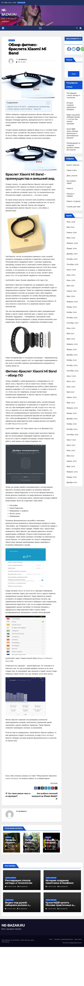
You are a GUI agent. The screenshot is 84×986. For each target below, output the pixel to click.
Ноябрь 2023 (72, 360)
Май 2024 (70, 333)
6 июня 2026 (52, 886)
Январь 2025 (72, 307)
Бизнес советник (73, 165)
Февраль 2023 (72, 408)
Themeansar (5, 942)
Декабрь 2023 (72, 355)
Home (51, 939)
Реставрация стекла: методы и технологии (73, 95)
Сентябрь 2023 (72, 371)
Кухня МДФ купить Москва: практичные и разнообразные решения (72, 133)
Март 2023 (71, 403)
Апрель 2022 (72, 461)
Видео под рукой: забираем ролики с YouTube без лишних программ (73, 119)
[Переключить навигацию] (40, 28)
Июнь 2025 (71, 280)
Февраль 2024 (72, 344)
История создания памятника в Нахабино (59, 881)
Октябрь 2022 (72, 429)
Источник (54, 783)
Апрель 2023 (72, 397)
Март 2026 (71, 238)
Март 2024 (71, 339)
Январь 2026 (72, 248)
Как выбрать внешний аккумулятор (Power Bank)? (45, 796)
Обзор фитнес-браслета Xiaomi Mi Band (27, 48)
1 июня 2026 (51, 908)
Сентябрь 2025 (72, 264)
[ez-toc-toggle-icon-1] (47, 103)
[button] (77, 28)
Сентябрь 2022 (72, 435)
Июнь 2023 (71, 387)
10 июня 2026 (12, 886)
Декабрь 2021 (72, 482)
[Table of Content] (48, 103)
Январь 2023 (72, 413)
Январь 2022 (72, 477)
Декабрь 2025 (72, 254)
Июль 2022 (71, 445)
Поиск (69, 60)
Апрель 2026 (72, 232)
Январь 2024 (72, 349)
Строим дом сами (73, 207)
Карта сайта (78, 939)
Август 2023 (71, 376)
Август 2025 (71, 270)
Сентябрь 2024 (72, 323)
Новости (11, 40)
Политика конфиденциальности (72, 942)
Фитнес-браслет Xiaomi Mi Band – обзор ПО (24, 109)
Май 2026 (70, 227)
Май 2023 (70, 392)
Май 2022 (70, 456)
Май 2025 (70, 286)
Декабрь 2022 (72, 419)
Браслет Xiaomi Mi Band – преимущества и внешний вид (28, 107)
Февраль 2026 (72, 243)
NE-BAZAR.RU (13, 925)
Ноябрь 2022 (72, 424)
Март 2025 (71, 296)
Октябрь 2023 (72, 365)
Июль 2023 (71, 381)
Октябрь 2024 (72, 318)
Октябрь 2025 (72, 259)
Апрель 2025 (72, 291)
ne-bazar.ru (23, 59)
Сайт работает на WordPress (11, 940)
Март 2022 (71, 466)
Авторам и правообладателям (63, 939)
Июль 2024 (71, 328)
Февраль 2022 (72, 472)
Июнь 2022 (71, 450)
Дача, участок (72, 176)
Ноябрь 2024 (72, 312)
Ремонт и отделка (73, 201)
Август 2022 (71, 440)
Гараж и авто (72, 170)
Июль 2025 (71, 275)
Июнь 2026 (71, 222)
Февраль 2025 (72, 302)
